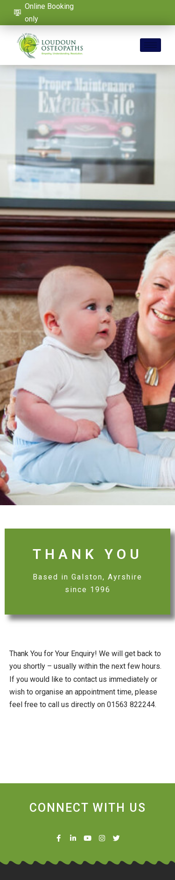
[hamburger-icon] (150, 45)
